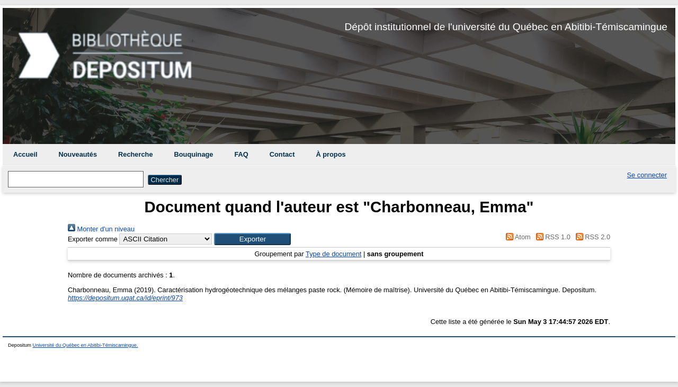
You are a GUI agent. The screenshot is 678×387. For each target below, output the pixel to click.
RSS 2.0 (591, 237)
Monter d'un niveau (101, 229)
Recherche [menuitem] (135, 154)
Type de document (333, 254)
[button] (252, 239)
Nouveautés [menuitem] (78, 154)
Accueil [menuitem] (25, 154)
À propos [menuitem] (330, 154)
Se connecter (647, 175)
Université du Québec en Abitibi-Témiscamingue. (85, 345)
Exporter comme (93, 239)
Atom (517, 237)
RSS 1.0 (551, 237)
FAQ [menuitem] (241, 154)
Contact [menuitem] (282, 154)
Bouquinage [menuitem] (193, 154)
